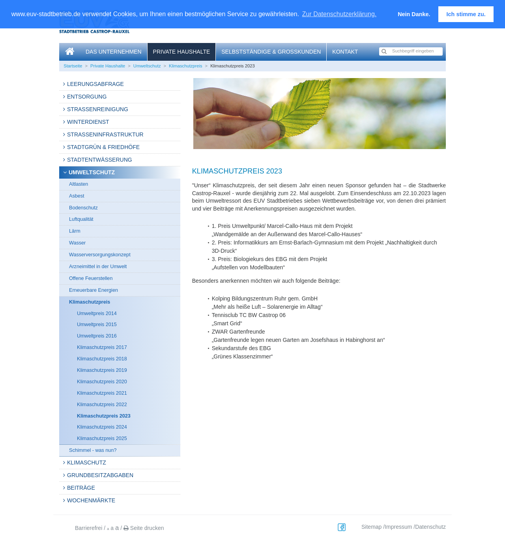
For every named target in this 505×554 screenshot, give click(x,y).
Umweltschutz (147, 65)
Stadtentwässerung (99, 160)
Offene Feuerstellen (90, 278)
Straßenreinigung (97, 109)
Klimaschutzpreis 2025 (102, 438)
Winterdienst (88, 122)
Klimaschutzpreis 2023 (104, 416)
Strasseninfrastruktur (105, 134)
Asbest (76, 196)
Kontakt (345, 51)
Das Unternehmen (114, 51)
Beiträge (81, 488)
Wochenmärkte (91, 500)
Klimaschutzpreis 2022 (102, 404)
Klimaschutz (86, 462)
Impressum (398, 527)
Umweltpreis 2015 (97, 324)
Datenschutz (430, 527)
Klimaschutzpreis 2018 (102, 359)
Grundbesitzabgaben (100, 475)
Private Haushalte (181, 51)
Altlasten (78, 184)
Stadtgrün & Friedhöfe (103, 147)
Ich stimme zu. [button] (466, 14)
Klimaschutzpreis (185, 65)
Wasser (77, 243)
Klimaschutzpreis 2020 (102, 381)
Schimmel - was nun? (92, 450)
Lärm (74, 231)
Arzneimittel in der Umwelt (98, 266)
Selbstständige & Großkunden (271, 51)
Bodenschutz (83, 208)
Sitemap (371, 527)
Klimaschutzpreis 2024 (102, 427)
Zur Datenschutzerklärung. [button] (339, 14)
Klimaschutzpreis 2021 (102, 393)
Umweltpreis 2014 (97, 313)
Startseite (73, 65)
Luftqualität (81, 219)
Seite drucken (143, 528)
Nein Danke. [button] (414, 14)
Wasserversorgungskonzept (100, 254)
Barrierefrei (88, 528)
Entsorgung (87, 96)
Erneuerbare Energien (93, 290)
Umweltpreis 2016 (97, 336)
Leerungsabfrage (95, 84)
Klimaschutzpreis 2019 (102, 370)
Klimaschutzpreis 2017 (102, 347)
